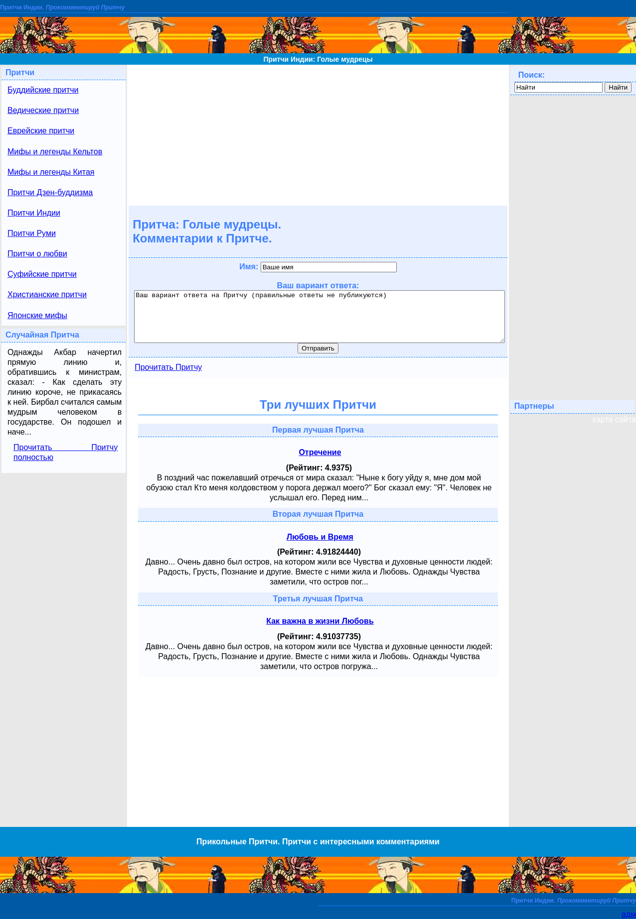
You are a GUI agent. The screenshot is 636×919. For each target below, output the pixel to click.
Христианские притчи (47, 294)
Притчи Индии (33, 213)
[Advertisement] (318, 134)
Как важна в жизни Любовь (320, 621)
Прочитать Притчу (168, 367)
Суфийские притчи (42, 274)
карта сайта (614, 419)
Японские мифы (37, 315)
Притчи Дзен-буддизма (50, 192)
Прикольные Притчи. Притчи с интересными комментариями (318, 841)
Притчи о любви (37, 253)
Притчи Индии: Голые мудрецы (317, 59)
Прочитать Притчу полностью (65, 452)
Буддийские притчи (43, 90)
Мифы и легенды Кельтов (54, 151)
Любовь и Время (320, 537)
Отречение (320, 452)
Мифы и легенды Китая (50, 172)
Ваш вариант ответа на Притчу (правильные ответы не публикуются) (319, 316)
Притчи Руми (31, 233)
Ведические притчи (43, 110)
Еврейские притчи (40, 130)
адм (629, 914)
